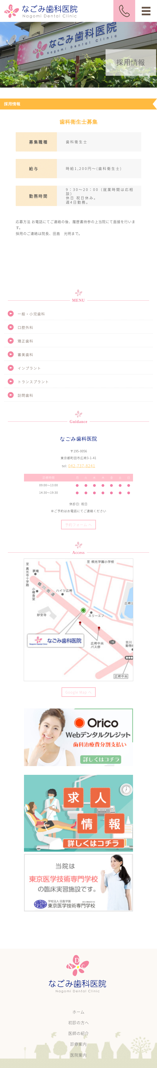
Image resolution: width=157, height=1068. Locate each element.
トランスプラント (33, 381)
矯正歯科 (25, 341)
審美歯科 (25, 354)
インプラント (29, 368)
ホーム (78, 1012)
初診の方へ (78, 1023)
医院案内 (78, 1055)
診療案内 (78, 1044)
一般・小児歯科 (31, 313)
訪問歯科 (25, 395)
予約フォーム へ (78, 524)
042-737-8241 (81, 466)
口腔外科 (25, 327)
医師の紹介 (78, 1033)
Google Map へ (78, 692)
